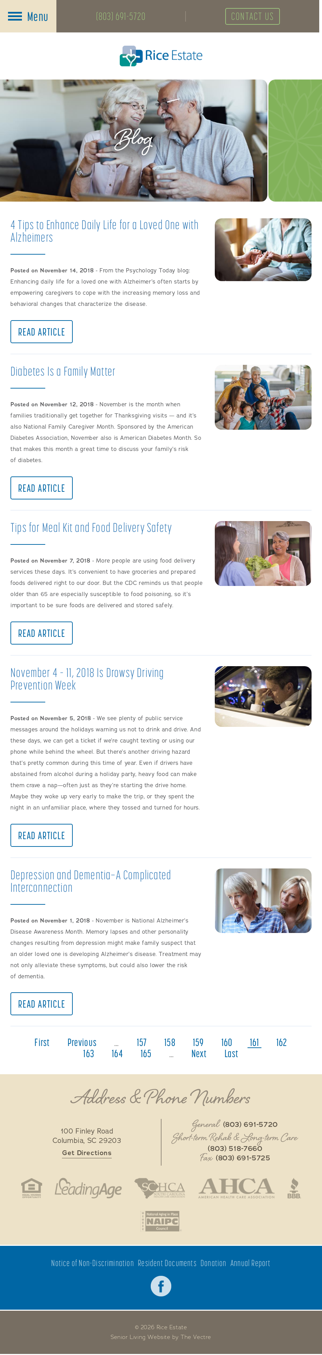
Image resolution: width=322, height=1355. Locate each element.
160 (227, 1043)
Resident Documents (167, 1264)
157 (141, 1043)
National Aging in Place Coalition (161, 1222)
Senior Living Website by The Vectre (161, 1338)
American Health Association (236, 1189)
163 (88, 1054)
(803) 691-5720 (121, 16)
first (42, 1043)
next (199, 1054)
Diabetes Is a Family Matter (63, 371)
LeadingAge (88, 1189)
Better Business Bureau (295, 1189)
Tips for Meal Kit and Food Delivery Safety (91, 527)
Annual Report (250, 1264)
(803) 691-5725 (243, 1158)
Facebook (161, 1287)
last (232, 1054)
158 (169, 1043)
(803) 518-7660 (235, 1149)
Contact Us (254, 16)
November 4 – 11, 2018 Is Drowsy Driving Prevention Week (87, 678)
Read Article (41, 332)
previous (82, 1043)
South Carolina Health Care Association (159, 1189)
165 (146, 1054)
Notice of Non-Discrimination (92, 1264)
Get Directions (86, 1153)
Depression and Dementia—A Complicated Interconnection (90, 881)
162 (282, 1043)
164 (117, 1054)
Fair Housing (31, 1189)
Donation (214, 1264)
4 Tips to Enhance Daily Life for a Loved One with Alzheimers (104, 231)
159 (198, 1043)
